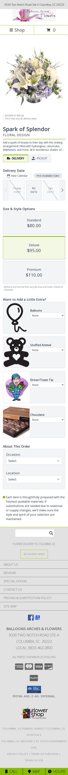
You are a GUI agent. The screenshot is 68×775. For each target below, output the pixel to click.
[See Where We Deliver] (34, 554)
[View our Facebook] (31, 619)
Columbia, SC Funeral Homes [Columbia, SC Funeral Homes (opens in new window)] (23, 728)
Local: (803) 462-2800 (34, 647)
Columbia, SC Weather (17, 741)
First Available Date (47, 175)
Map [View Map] (34, 771)
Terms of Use (34, 760)
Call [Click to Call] (11, 771)
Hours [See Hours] (56, 771)
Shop (17, 30)
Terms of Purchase (45, 754)
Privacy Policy (17, 754)
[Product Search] (34, 533)
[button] (34, 689)
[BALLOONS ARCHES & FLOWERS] (34, 20)
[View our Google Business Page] (37, 619)
